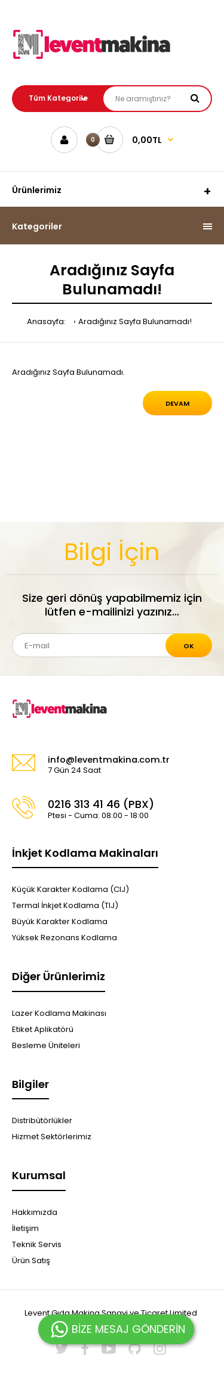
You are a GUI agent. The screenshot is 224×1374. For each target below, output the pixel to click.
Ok (188, 646)
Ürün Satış (31, 1260)
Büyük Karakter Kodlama (60, 921)
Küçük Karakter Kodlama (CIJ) (70, 889)
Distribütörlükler (42, 1120)
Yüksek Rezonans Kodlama (64, 937)
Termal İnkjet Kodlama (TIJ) (65, 905)
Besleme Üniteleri (46, 1045)
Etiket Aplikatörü (42, 1029)
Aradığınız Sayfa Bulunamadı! (135, 321)
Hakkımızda (34, 1212)
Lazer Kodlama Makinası (59, 1013)
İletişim (25, 1228)
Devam (177, 403)
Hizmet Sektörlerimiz (51, 1136)
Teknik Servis (37, 1244)
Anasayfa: (46, 321)
